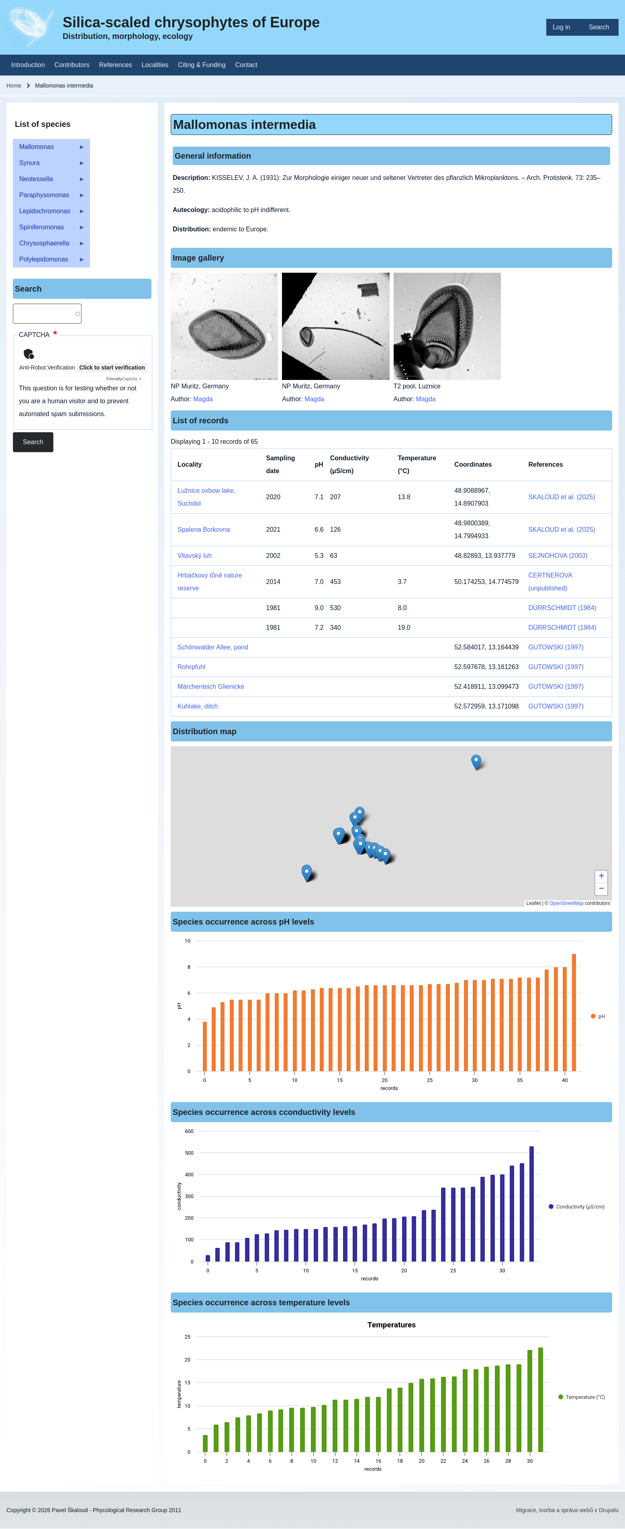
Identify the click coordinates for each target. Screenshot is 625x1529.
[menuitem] (564, 27)
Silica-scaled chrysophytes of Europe (191, 22)
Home (13, 85)
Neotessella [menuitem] (49, 181)
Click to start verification (112, 367)
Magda (203, 399)
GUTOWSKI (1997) (556, 647)
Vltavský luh (195, 555)
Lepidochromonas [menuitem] (49, 213)
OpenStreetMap (566, 903)
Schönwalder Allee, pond (213, 647)
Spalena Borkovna (204, 529)
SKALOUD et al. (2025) (561, 497)
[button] (476, 762)
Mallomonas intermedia (244, 124)
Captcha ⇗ (123, 379)
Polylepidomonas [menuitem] (49, 261)
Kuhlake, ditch (198, 706)
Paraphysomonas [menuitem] (49, 197)
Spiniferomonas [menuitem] (49, 229)
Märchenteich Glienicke (211, 686)
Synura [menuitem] (49, 165)
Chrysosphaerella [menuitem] (49, 245)
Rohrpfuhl (191, 666)
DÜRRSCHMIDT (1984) (562, 607)
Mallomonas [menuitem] (49, 149)
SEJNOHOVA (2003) (557, 555)
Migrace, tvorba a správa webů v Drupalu (567, 1510)
